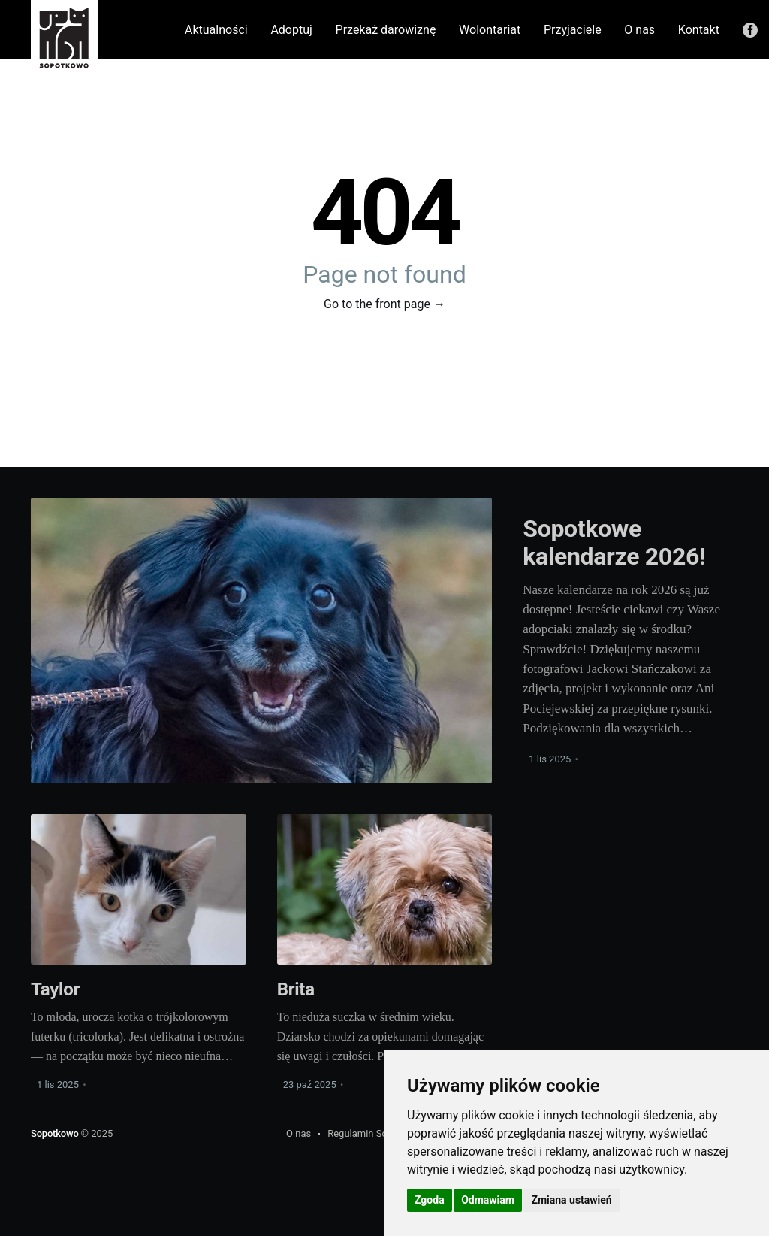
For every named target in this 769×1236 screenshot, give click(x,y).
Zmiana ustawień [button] (571, 1200)
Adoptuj (291, 30)
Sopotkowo (56, 1133)
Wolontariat (489, 30)
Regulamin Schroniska (375, 1133)
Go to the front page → (384, 304)
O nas (639, 30)
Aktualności (216, 30)
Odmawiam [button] (487, 1200)
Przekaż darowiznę (386, 30)
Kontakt (698, 30)
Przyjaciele (573, 30)
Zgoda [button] (430, 1200)
